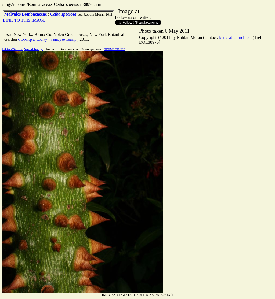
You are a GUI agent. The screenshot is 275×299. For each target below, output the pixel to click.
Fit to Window (12, 49)
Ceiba (55, 14)
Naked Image (33, 49)
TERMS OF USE (114, 49)
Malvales (12, 14)
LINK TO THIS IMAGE (24, 20)
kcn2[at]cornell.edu (236, 37)
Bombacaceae (34, 14)
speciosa (68, 14)
